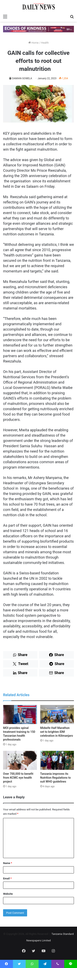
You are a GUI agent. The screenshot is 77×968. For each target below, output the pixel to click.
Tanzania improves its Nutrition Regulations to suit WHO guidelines (55, 777)
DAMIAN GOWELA (22, 78)
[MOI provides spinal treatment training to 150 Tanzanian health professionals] (20, 714)
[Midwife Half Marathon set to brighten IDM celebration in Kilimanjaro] (57, 714)
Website (8, 893)
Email (7, 878)
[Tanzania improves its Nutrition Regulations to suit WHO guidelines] (57, 760)
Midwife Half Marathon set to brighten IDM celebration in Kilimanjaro (56, 731)
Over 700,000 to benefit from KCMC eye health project (18, 777)
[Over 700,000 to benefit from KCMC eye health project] (20, 760)
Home (33, 42)
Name (7, 863)
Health (45, 42)
